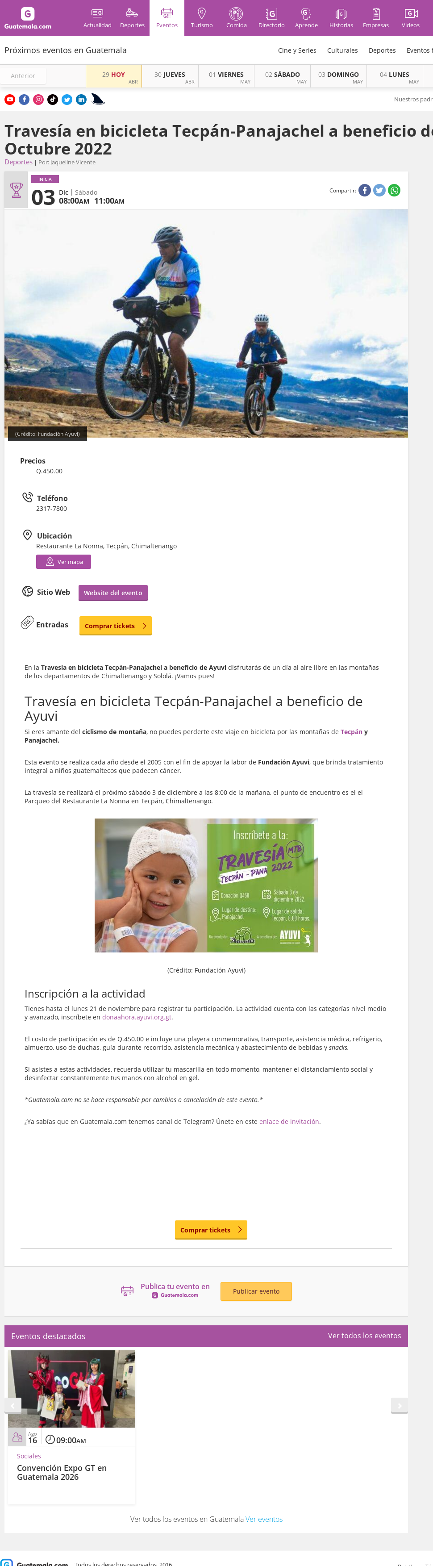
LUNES (394, 74)
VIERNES (226, 74)
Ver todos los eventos (364, 1335)
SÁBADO (282, 74)
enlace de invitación (289, 1121)
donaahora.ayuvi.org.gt (136, 1017)
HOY (113, 74)
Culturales (342, 50)
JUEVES (169, 74)
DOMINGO (338, 74)
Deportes (382, 50)
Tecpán (351, 731)
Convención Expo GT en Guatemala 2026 (62, 1472)
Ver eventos (264, 1519)
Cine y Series (297, 50)
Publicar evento (256, 1291)
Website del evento (113, 593)
